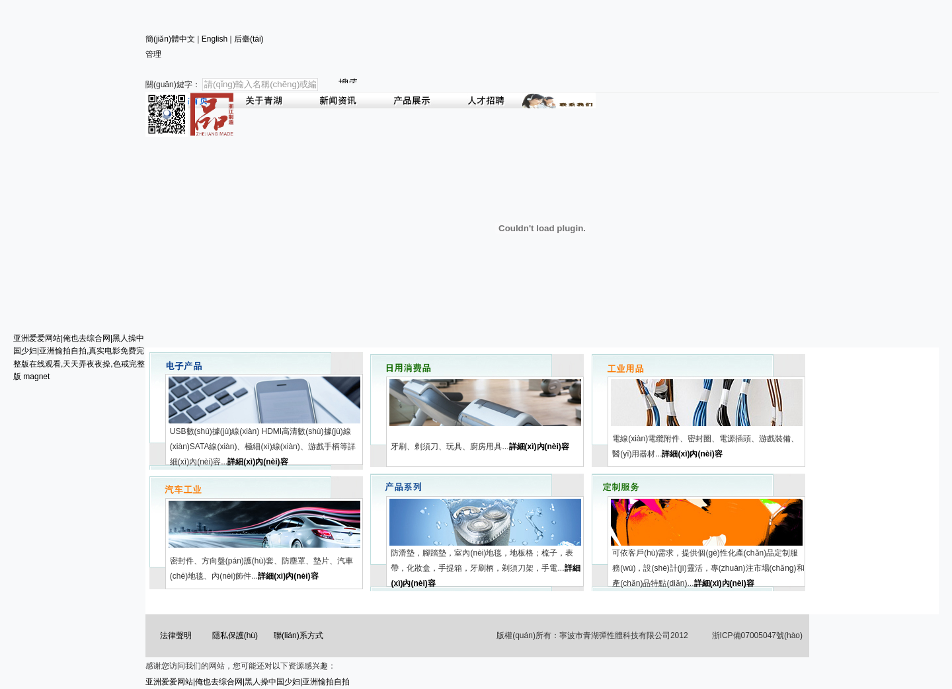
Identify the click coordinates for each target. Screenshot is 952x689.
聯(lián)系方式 (298, 635)
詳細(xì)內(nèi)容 (257, 461)
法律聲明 (176, 635)
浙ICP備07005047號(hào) (757, 635)
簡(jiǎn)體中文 (170, 39)
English (214, 39)
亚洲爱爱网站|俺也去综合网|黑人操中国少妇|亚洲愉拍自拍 (247, 681)
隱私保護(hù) (235, 635)
